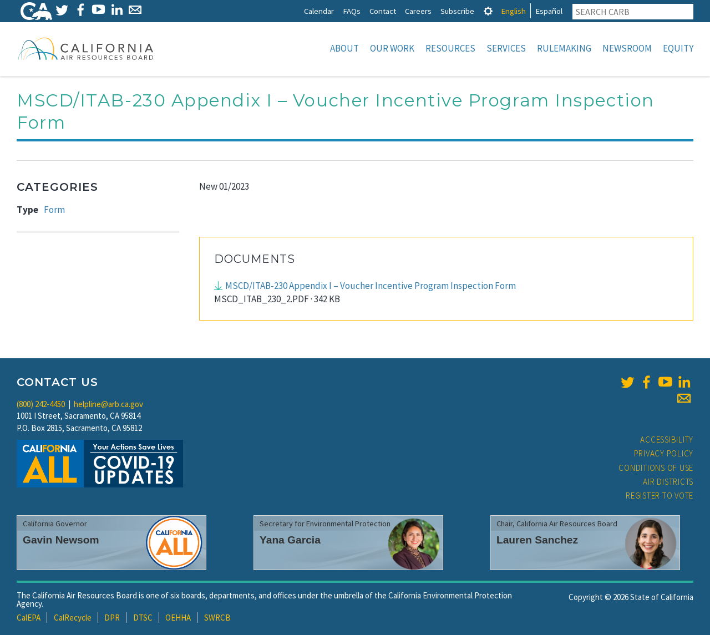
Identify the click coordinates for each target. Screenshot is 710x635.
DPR (112, 617)
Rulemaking (564, 48)
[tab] (488, 10)
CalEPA (28, 617)
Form (54, 210)
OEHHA (178, 617)
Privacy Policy (664, 453)
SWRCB (217, 617)
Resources (450, 48)
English (513, 11)
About (344, 48)
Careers (418, 11)
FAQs (352, 11)
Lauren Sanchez (537, 540)
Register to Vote (659, 495)
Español (548, 11)
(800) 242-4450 (41, 404)
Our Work (392, 48)
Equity (678, 48)
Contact (382, 11)
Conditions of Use (655, 468)
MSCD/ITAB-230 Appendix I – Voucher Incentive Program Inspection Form (370, 286)
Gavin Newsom (61, 540)
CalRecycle (73, 617)
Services (506, 48)
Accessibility (666, 439)
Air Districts (668, 481)
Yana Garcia (290, 540)
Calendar (319, 11)
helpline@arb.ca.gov (108, 404)
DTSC (143, 617)
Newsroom (627, 48)
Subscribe (457, 11)
